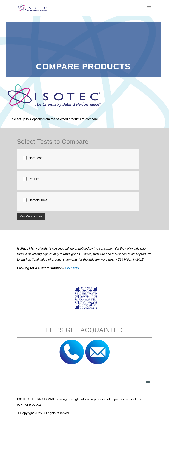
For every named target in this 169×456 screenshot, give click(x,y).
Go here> (72, 268)
